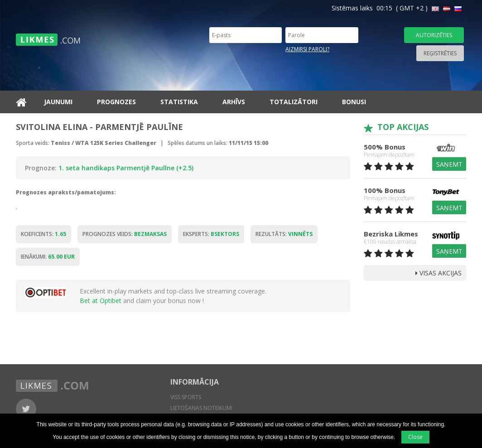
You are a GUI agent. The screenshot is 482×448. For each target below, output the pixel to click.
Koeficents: (43, 234)
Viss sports (185, 397)
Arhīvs (233, 101)
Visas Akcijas (438, 273)
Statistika (179, 101)
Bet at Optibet (100, 300)
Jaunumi (58, 101)
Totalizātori (294, 101)
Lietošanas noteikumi (201, 408)
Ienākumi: (48, 256)
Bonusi (354, 101)
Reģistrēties (440, 53)
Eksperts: (211, 234)
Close (415, 437)
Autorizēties (434, 35)
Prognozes (116, 101)
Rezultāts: (284, 234)
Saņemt (449, 164)
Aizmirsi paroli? (307, 49)
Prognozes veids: (124, 234)
